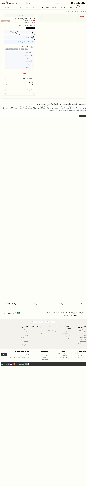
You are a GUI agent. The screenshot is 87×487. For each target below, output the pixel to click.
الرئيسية (83, 11)
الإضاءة (26, 333)
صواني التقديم (83, 333)
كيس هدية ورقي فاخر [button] (28, 55)
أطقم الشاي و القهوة (52, 330)
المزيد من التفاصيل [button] (28, 78)
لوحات (26, 335)
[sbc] (15, 313)
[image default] (71, 64)
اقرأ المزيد (82, 115)
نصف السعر (81, 16)
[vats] (18, 313)
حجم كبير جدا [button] (28, 67)
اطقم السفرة (54, 331)
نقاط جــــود (16, 15)
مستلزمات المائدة (67, 337)
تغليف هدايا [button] (28, 52)
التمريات (84, 335)
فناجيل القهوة (83, 331)
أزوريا (47, 321)
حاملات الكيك (83, 339)
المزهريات (26, 339)
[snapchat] (15, 304)
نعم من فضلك (30, 27)
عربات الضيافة (83, 341)
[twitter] (9, 304)
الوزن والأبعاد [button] (29, 90)
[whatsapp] (3, 304)
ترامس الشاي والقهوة (81, 330)
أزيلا (34, 321)
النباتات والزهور (25, 343)
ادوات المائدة (68, 338)
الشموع (40, 333)
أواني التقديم (68, 331)
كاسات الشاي (83, 337)
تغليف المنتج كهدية (23, 46)
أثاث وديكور (77, 11)
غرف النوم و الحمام (24, 345)
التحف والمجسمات (69, 11)
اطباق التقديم (68, 335)
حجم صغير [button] (29, 58)
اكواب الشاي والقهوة (81, 343)
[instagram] (12, 304)
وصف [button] (31, 93)
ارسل (4, 354)
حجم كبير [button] (29, 64)
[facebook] (6, 304)
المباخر (41, 330)
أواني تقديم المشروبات (66, 333)
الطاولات (26, 331)
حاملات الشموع (24, 337)
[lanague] (15, 3)
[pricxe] (32, 52)
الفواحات (40, 331)
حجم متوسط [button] (28, 61)
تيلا (52, 321)
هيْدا (40, 321)
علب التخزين (25, 341)
